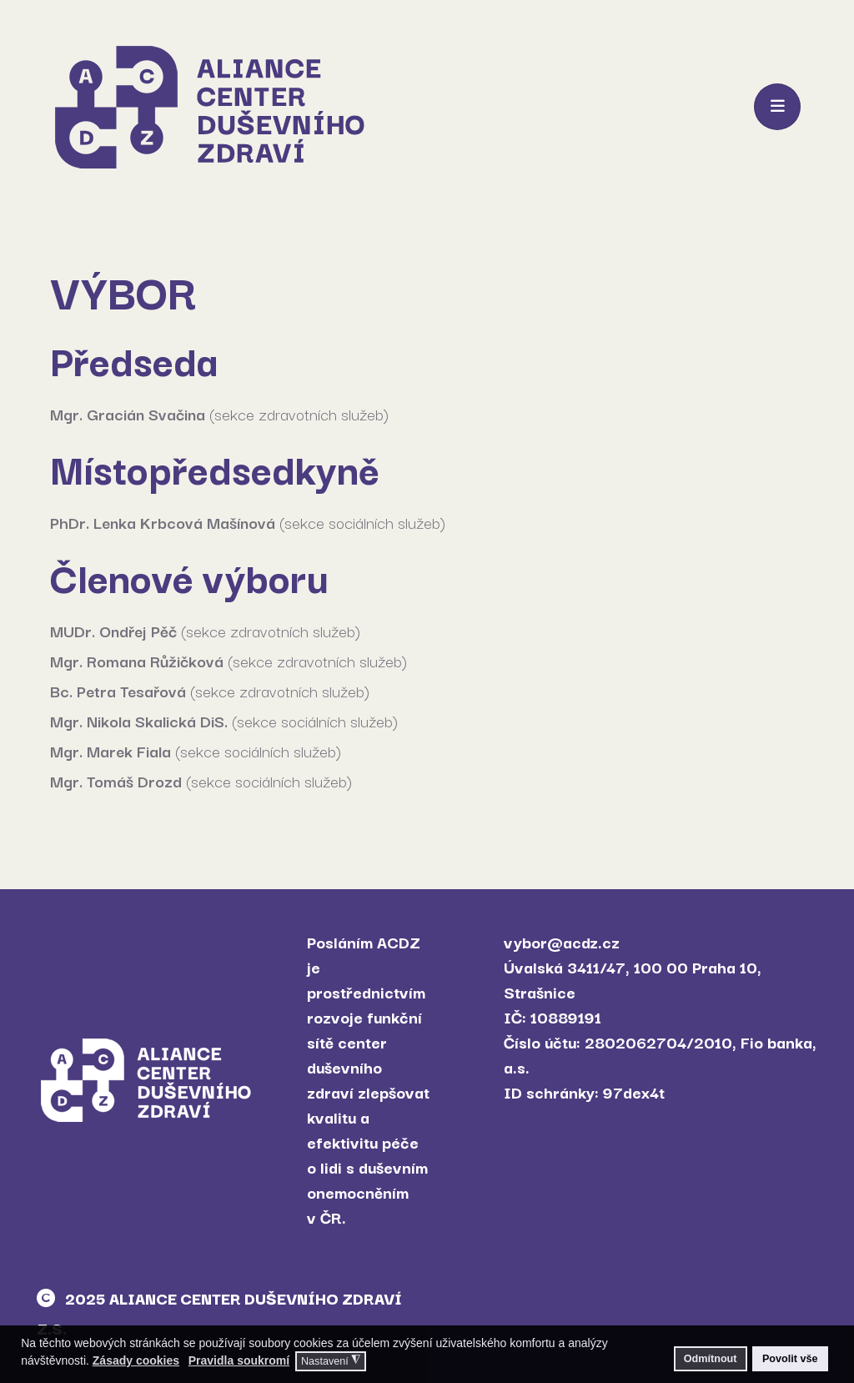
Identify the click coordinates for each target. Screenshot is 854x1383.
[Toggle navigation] (777, 106)
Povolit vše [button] (790, 1359)
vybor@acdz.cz (562, 941)
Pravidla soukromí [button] (238, 1360)
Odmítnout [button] (710, 1359)
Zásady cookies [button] (136, 1360)
